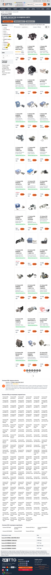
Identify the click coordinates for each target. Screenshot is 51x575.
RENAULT (6, 44)
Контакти (44, 0)
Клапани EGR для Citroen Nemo (29, 426)
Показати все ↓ (5, 49)
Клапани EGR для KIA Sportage (44, 446)
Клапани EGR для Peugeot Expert (5, 489)
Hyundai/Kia (6, 37)
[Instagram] (3, 570)
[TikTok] (5, 570)
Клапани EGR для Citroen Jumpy (21, 426)
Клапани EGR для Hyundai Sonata (13, 446)
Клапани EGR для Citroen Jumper (13, 426)
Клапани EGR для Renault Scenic (5, 499)
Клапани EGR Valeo (30, 531)
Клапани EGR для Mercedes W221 (13, 468)
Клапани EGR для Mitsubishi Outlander (21, 473)
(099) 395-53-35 (19, 5)
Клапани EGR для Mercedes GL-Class (44, 451)
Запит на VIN (41, 568)
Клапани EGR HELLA (30, 527)
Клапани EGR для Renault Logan (29, 494)
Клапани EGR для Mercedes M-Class (13, 458)
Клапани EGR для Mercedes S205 (37, 458)
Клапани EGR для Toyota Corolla (13, 509)
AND (4, 28)
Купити (22, 58)
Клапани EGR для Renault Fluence (29, 489)
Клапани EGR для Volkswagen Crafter (13, 514)
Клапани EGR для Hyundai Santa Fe (5, 446)
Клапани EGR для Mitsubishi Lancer (13, 473)
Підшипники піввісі (6, 72)
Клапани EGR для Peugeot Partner (13, 489)
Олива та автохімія (48, 9)
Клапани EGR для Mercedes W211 (44, 463)
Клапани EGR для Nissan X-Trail (13, 478)
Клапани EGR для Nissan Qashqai (44, 473)
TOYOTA (6, 45)
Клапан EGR (11, 537)
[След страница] (40, 370)
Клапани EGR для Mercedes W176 (21, 463)
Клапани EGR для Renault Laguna (13, 494)
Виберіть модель (19, 21)
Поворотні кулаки (6, 65)
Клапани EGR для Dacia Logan (44, 426)
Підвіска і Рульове (9, 9)
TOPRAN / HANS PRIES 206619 (17, 382)
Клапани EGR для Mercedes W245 (21, 468)
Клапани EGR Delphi (7, 527)
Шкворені (4, 74)
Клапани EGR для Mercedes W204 (37, 463)
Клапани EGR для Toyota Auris (44, 504)
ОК (3, 57)
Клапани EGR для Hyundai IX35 (44, 441)
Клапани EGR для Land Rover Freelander (13, 451)
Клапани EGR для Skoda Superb (21, 504)
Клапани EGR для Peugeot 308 (21, 483)
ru (1, 0)
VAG (5, 47)
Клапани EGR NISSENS (7, 531)
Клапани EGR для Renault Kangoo (5, 494)
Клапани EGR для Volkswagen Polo (45, 514)
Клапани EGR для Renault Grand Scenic (36, 489)
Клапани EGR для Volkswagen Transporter (29, 519)
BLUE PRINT (6, 29)
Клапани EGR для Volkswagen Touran (21, 519)
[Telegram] (7, 570)
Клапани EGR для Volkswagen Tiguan (6, 519)
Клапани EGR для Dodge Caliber (5, 431)
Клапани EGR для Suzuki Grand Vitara (29, 504)
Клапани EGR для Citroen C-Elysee (13, 421)
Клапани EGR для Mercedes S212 (5, 463)
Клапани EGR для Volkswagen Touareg (13, 519)
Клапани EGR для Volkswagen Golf (21, 514)
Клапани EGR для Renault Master (36, 494)
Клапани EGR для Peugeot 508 (36, 483)
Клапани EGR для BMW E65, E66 (44, 402)
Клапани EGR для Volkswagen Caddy (45, 509)
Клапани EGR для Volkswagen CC (6, 514)
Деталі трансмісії (33, 9)
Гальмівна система (15, 9)
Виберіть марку (8, 21)
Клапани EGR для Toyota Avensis (5, 509)
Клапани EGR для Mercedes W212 (5, 468)
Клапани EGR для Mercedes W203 (29, 463)
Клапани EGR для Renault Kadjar (44, 489)
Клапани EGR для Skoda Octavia (5, 504)
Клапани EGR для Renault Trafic (13, 499)
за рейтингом (25, 27)
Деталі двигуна (28, 9)
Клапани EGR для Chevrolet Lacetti (44, 416)
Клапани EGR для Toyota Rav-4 (21, 509)
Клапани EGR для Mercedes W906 (5, 473)
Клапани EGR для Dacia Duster (36, 426)
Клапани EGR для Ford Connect (13, 436)
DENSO (5, 33)
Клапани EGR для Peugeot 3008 (5, 483)
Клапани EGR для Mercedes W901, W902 (29, 468)
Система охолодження (21, 9)
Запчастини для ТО (3, 9)
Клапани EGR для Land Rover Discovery (6, 451)
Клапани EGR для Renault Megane (44, 494)
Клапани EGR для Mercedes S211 (44, 458)
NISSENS (5, 42)
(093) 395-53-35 (18, 2)
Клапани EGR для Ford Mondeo (5, 441)
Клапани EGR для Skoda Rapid (13, 504)
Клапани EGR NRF (18, 531)
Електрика (38, 8)
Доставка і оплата (37, 0)
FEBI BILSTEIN (6, 34)
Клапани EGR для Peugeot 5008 (29, 483)
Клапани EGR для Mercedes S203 (21, 458)
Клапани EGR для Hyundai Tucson (21, 446)
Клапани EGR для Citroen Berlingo (5, 421)
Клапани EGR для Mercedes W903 (37, 468)
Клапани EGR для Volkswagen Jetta (29, 514)
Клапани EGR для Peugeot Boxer (44, 483)
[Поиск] (45, 4)
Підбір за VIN (30, 4)
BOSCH (4, 31)
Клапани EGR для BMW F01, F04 (21, 407)
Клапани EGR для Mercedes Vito (13, 463)
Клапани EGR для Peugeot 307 (13, 483)
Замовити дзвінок (42, 566)
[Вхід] (48, 1)
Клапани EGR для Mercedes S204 (29, 458)
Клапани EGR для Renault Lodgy (21, 494)
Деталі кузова (43, 9)
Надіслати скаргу (25, 569)
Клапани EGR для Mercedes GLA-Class (5, 458)
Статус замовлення (25, 567)
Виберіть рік (30, 21)
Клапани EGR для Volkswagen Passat (37, 514)
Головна (3, 11)
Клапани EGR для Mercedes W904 (44, 468)
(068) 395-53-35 (19, 4)
